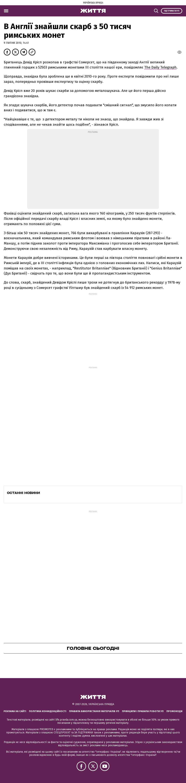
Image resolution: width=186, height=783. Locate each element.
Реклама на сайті (15, 711)
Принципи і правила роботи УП (143, 711)
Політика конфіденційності (47, 711)
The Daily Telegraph (160, 67)
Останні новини (23, 493)
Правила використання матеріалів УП (94, 711)
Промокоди (174, 711)
